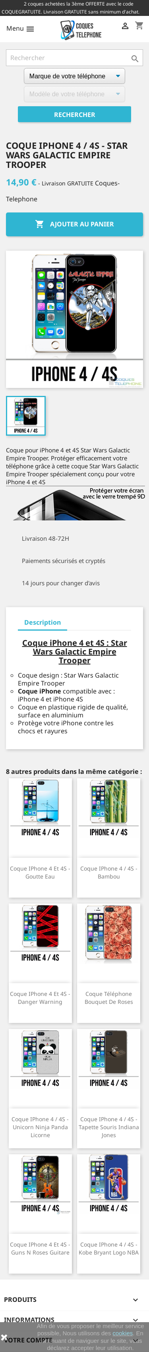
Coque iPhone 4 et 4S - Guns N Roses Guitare (40, 1248)
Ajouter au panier (74, 224)
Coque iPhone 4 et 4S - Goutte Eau (40, 872)
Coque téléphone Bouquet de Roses (109, 997)
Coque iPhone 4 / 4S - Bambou (108, 872)
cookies (122, 1333)
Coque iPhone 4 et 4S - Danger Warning (40, 997)
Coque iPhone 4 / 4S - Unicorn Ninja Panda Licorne (40, 1127)
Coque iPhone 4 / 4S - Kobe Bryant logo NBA (109, 1248)
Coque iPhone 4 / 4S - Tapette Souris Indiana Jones (109, 1127)
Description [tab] (42, 622)
